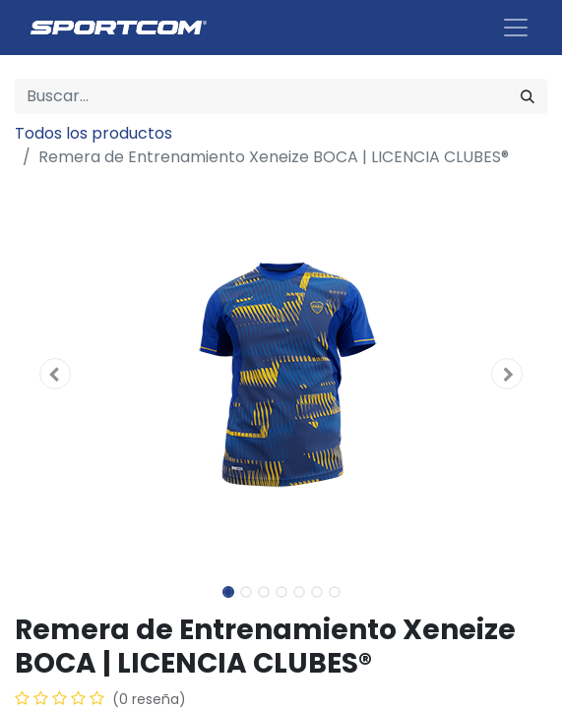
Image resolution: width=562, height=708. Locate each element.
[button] (54, 373)
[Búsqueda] (527, 96)
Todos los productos (93, 133)
